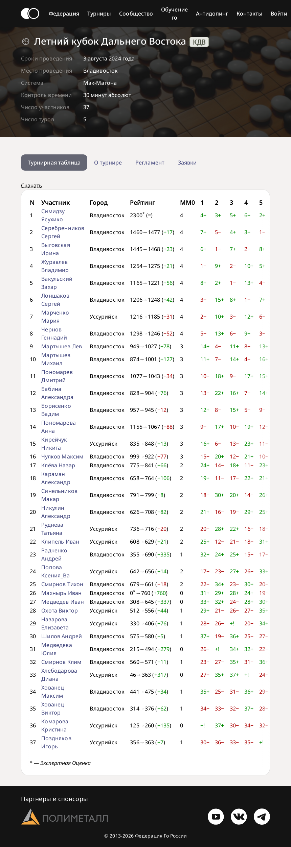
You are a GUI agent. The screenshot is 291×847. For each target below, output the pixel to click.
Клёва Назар (58, 465)
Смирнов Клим (61, 662)
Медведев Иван (62, 601)
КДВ (199, 42)
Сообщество (136, 13)
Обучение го (174, 13)
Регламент (149, 162)
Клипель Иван (60, 541)
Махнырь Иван (61, 593)
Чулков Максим (62, 456)
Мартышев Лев (61, 346)
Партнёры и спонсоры (54, 799)
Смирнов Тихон (62, 584)
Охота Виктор (59, 610)
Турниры (99, 13)
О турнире (108, 162)
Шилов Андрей (61, 636)
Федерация (64, 13)
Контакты (250, 13)
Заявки (187, 162)
